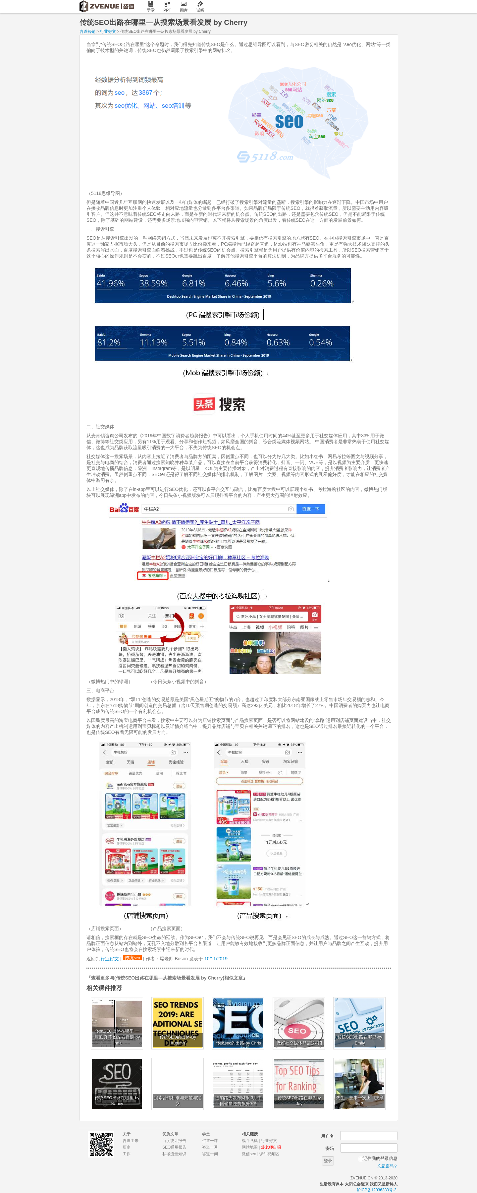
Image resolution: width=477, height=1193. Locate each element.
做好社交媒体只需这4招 (299, 1043)
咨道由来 (130, 1140)
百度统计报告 (174, 1140)
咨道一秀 (210, 1147)
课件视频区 (269, 1154)
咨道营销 (87, 31)
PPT (167, 7)
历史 (127, 1147)
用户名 (327, 1136)
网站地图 (250, 1147)
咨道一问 (210, 1154)
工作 (127, 1154)
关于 (127, 1134)
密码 (329, 1148)
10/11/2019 (216, 958)
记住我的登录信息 (380, 1158)
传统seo (132, 957)
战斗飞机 (250, 1140)
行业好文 (108, 31)
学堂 (150, 7)
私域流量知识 (174, 1154)
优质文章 (170, 1134)
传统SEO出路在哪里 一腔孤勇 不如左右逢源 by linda (117, 1037)
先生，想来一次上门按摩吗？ (360, 1101)
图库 (184, 7)
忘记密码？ (388, 1166)
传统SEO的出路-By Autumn (178, 1040)
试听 (200, 7)
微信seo (249, 1154)
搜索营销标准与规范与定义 (177, 1101)
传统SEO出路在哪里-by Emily (360, 1040)
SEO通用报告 (174, 1147)
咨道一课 (210, 1140)
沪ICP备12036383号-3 (377, 1190)
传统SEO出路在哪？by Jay (299, 1101)
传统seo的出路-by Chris (238, 1043)
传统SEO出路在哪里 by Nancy (117, 1101)
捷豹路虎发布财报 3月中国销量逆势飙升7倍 (238, 1101)
